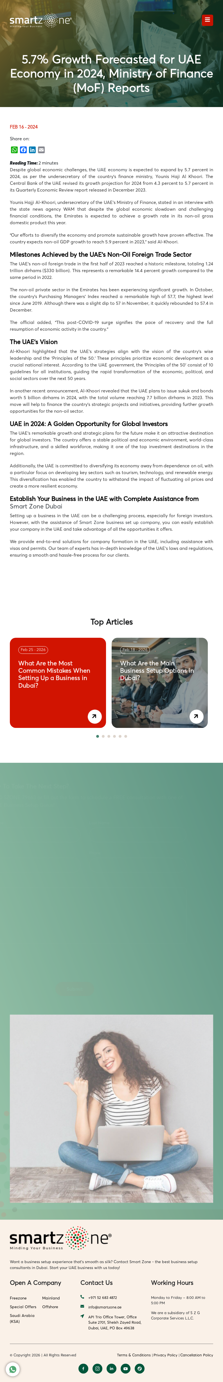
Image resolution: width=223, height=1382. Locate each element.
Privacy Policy (165, 1355)
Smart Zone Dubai (36, 506)
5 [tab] (120, 736)
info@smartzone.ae (100, 1307)
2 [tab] (103, 736)
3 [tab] (108, 736)
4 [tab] (114, 736)
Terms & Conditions (134, 1355)
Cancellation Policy (196, 1355)
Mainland (51, 1298)
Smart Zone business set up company (119, 522)
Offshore (50, 1306)
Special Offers (23, 1306)
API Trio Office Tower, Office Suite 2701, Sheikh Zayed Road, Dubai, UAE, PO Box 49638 (110, 1322)
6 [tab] (125, 736)
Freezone (18, 1298)
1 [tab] (97, 736)
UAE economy (112, 169)
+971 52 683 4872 (98, 1298)
